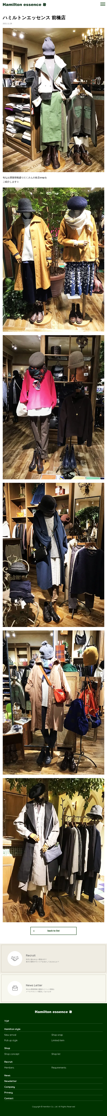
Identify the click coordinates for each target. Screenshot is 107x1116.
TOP (6, 1021)
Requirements (58, 1067)
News (7, 1075)
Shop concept (11, 1054)
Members (9, 1067)
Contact (8, 1098)
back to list (53, 931)
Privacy (8, 1092)
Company (9, 1086)
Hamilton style (12, 1029)
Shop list (55, 1054)
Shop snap (57, 1034)
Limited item (57, 1040)
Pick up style (10, 1040)
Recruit (8, 1061)
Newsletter (10, 1081)
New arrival (10, 1034)
